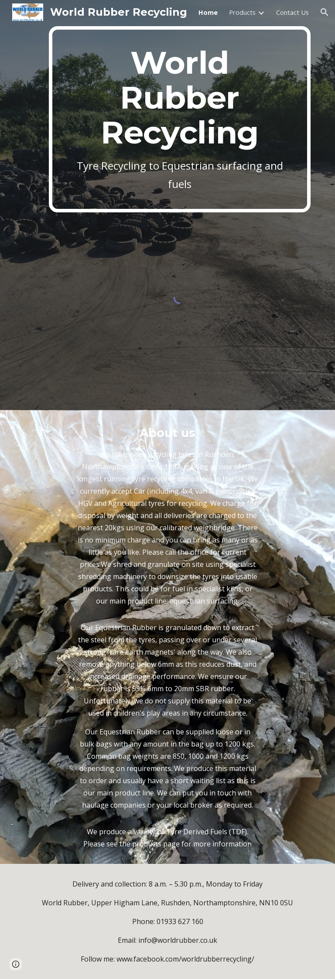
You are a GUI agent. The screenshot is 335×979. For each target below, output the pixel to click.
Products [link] (242, 12)
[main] (179, 119)
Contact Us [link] (292, 12)
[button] (324, 12)
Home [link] (208, 12)
